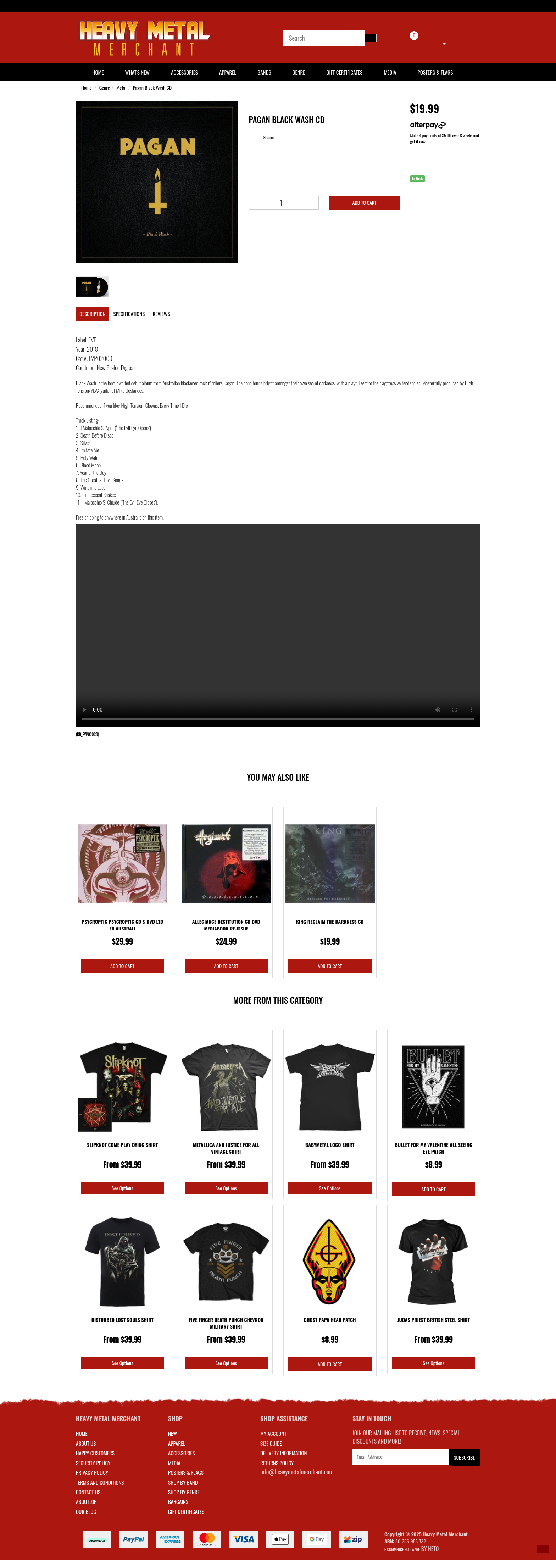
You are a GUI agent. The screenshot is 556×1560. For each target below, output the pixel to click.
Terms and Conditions (100, 1482)
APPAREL (176, 1443)
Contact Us (88, 1492)
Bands (264, 72)
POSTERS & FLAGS (186, 1472)
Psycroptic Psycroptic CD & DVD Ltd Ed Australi (122, 925)
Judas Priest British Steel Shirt (433, 1319)
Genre (298, 72)
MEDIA (174, 1463)
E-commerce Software (402, 1549)
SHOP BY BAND (183, 1482)
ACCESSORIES (181, 1453)
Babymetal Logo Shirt (329, 1144)
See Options (122, 1188)
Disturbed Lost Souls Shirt (122, 1319)
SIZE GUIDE (271, 1443)
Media (390, 72)
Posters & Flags (435, 72)
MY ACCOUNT (273, 1433)
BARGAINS (178, 1501)
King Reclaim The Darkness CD (329, 921)
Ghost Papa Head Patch (330, 1319)
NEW (172, 1433)
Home (86, 87)
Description (92, 314)
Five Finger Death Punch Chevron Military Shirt (226, 1323)
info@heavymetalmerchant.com (297, 1471)
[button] (543, 1549)
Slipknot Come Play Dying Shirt (122, 1144)
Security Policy (93, 1463)
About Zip (86, 1501)
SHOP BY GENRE (184, 1492)
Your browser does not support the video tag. (278, 625)
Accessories (184, 72)
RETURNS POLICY (277, 1463)
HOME (98, 72)
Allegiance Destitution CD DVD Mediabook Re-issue (226, 925)
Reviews (161, 314)
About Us (86, 1443)
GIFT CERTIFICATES (186, 1511)
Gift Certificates (344, 72)
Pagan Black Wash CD (152, 87)
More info (435, 124)
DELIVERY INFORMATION (283, 1453)
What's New (137, 72)
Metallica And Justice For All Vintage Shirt (226, 1148)
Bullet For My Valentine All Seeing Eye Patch (433, 1148)
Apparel (227, 72)
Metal (121, 87)
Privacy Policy (92, 1472)
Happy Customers (95, 1453)
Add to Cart (364, 202)
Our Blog (86, 1511)
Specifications (129, 314)
